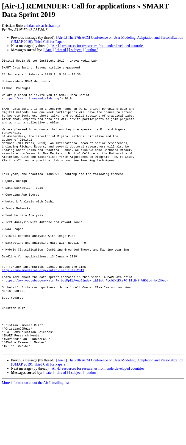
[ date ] (48, 50)
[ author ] (91, 50)
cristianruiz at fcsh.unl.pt (42, 25)
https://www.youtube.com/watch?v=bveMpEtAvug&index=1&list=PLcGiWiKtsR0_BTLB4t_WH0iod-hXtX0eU (85, 325)
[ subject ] (76, 50)
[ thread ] (61, 50)
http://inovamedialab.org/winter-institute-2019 (43, 313)
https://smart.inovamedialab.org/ (32, 106)
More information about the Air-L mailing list (35, 441)
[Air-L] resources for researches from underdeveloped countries (97, 46)
